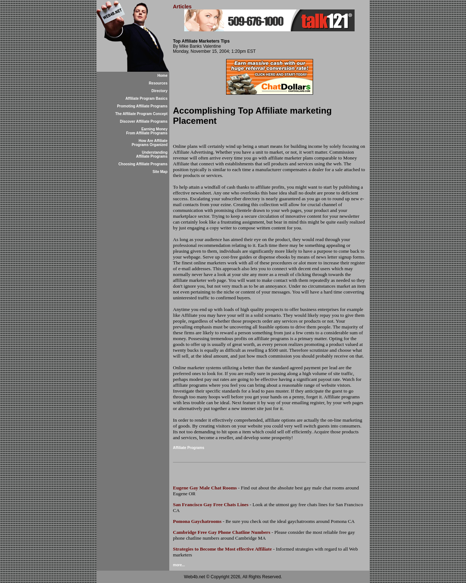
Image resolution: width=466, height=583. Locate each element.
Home (162, 76)
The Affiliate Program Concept (141, 114)
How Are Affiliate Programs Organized (149, 143)
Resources (158, 83)
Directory (159, 91)
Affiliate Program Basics (146, 98)
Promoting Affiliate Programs (142, 106)
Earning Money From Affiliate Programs (146, 131)
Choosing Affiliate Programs (142, 164)
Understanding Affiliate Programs (151, 154)
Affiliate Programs (188, 448)
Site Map (160, 172)
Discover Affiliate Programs (143, 121)
